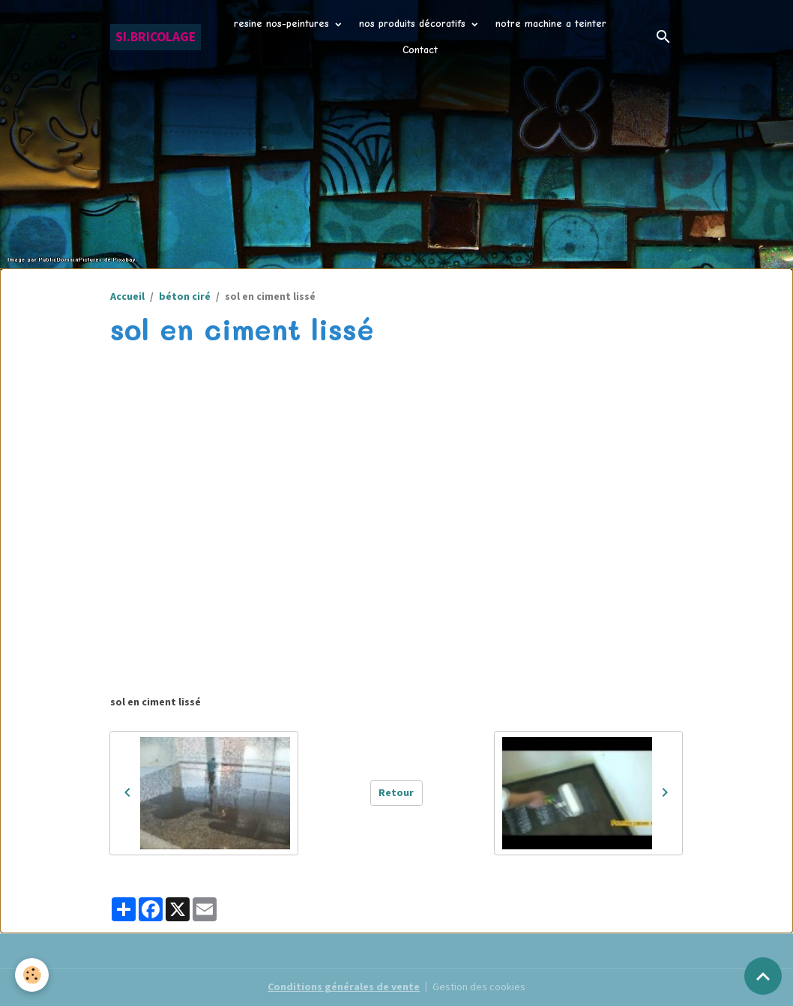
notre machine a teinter (550, 23)
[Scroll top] (763, 976)
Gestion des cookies (478, 986)
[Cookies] (32, 975)
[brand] (155, 37)
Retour (396, 792)
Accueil (127, 296)
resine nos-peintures (283, 23)
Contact (420, 49)
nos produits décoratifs (414, 23)
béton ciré (185, 296)
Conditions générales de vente (344, 986)
